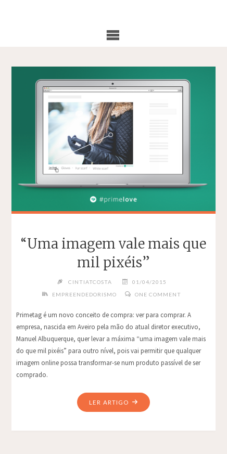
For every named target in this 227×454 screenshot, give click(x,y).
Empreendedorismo (84, 294)
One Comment (158, 294)
